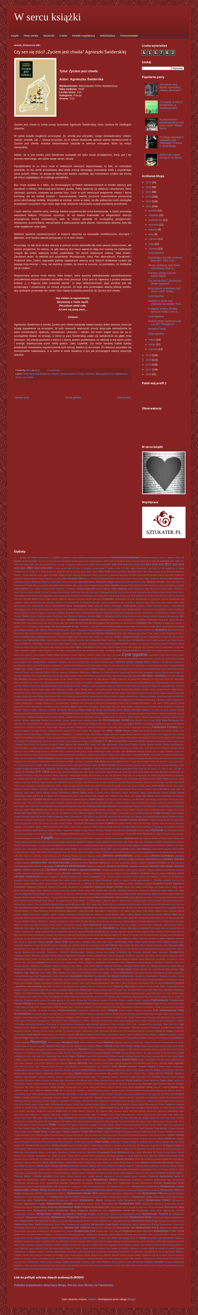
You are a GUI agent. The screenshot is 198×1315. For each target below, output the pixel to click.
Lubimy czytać (69, 880)
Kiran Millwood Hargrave (84, 813)
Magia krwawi (141, 887)
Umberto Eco (37, 1142)
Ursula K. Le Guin (138, 1142)
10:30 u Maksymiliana (93, 561)
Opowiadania (126, 973)
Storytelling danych (102, 1090)
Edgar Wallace (127, 707)
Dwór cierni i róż (83, 693)
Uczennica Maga (98, 1139)
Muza (56, 935)
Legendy (124, 849)
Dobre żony (28, 683)
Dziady (41, 696)
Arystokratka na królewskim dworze (152, 599)
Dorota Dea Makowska (40, 686)
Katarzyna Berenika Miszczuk (101, 806)
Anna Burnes (166, 592)
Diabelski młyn (29, 676)
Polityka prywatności (100, 1004)
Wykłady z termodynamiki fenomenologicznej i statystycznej (70, 1234)
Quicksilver (179, 1031)
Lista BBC (18, 856)
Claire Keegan (114, 647)
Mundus (180, 932)
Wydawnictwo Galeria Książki (65, 1197)
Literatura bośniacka (51, 859)
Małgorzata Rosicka (31, 894)
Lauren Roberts (84, 849)
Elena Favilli (85, 710)
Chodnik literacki (104, 644)
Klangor (99, 813)
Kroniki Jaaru (128, 827)
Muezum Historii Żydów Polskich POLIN (152, 932)
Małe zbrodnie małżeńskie (115, 890)
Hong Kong (111, 762)
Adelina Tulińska (21, 575)
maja (152, 243)
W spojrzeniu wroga (143, 1149)
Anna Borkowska (139, 592)
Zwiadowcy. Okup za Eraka (26, 1265)
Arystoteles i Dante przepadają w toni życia (109, 603)
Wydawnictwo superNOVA (78, 1224)
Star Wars (29, 1087)
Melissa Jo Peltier (31, 911)
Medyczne (142, 908)
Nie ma (131, 949)
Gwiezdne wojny (172, 751)
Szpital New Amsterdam (158, 1101)
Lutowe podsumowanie (140, 880)
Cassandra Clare (98, 640)
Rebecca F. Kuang (124, 1038)
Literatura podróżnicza (33, 870)
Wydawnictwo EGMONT (32, 1193)
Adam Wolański (168, 572)
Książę (173, 834)
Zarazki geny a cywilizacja (95, 1252)
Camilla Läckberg (122, 637)
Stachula (123, 1084)
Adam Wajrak (154, 572)
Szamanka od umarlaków (146, 1097)
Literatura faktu (38, 862)
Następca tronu (89, 942)
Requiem (158, 1042)
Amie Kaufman (21, 589)
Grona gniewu (80, 751)
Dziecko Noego (88, 696)
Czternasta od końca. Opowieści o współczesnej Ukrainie (57, 665)
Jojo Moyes (148, 796)
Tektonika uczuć (50, 1118)
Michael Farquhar (85, 914)
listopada (154, 215)
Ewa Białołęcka (148, 724)
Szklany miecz (92, 1101)
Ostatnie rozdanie (71, 983)
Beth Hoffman (54, 623)
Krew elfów (59, 827)
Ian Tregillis (37, 765)
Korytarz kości (158, 823)
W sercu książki (47, 17)
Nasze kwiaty (128, 942)
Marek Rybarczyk (176, 894)
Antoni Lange (44, 599)
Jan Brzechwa (102, 779)
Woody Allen (122, 1169)
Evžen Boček (134, 724)
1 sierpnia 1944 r (173, 558)
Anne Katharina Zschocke (142, 596)
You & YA (134, 1238)
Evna (125, 724)
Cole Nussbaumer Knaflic (93, 650)
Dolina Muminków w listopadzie (90, 683)
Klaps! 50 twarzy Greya (113, 813)
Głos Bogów (78, 744)
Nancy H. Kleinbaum (28, 942)
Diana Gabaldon (71, 676)
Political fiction (84, 1003)
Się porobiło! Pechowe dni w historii (124, 1073)
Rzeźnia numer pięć (32, 1056)
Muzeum (63, 935)
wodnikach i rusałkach (115, 1166)
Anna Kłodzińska (45, 596)
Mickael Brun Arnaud (90, 918)
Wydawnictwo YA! (45, 1231)
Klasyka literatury (161, 813)
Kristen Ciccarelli (83, 827)
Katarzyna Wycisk (22, 810)
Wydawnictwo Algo (162, 1180)
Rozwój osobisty (159, 1049)
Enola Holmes (98, 713)
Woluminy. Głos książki (92, 1169)
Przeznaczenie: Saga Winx (161, 1024)
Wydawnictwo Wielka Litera (172, 1228)
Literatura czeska (125, 859)
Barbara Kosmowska (48, 613)
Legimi (132, 849)
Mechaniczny (131, 908)
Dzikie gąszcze (170, 703)
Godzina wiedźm (154, 744)
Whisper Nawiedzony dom (39, 1156)
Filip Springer (94, 731)
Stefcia (131, 1087)
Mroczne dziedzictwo (59, 932)
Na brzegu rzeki (136, 935)
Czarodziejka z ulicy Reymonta (113, 659)
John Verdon (136, 796)
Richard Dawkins (21, 1046)
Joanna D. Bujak (95, 793)
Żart (69, 1265)
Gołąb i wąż (49, 748)
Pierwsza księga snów (104, 993)
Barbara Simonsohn (66, 613)
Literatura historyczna (99, 863)
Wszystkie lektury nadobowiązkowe (119, 1173)
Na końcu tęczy (166, 935)
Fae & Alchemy (29, 727)
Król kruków (169, 827)
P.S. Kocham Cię (133, 983)
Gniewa (142, 744)
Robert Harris (119, 1046)
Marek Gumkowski (160, 894)
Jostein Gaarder (96, 799)
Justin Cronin (42, 803)
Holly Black (99, 761)
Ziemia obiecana (67, 1258)
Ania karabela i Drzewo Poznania (42, 592)
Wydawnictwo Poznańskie (38, 1217)
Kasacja (72, 806)
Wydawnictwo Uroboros (77, 1227)
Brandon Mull (89, 633)
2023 (149, 196)
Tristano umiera (128, 1128)
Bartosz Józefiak (154, 613)
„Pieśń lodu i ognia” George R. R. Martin (170, 156)
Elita (105, 710)
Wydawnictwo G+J (41, 1197)
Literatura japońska (23, 866)
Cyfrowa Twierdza (78, 655)
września (154, 224)
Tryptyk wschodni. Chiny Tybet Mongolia (31, 1135)
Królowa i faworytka (63, 830)
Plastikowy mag (129, 997)
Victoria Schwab (75, 1145)
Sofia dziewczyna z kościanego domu (76, 1080)
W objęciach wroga (60, 1149)
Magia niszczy (165, 887)
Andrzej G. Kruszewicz (66, 589)
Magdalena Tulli (76, 887)
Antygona (72, 599)
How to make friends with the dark (152, 762)
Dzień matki (44, 700)
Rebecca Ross (154, 1038)
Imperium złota (139, 765)
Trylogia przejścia (131, 1132)
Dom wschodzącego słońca (163, 683)
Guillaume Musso (135, 751)
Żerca (85, 1265)
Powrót (115, 1014)
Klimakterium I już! (79, 816)
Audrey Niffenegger (113, 606)
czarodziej (94, 659)
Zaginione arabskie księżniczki (94, 1245)
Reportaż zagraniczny (124, 1042)
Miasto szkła (28, 914)
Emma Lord (57, 713)
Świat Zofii (118, 1108)
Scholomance (114, 1060)
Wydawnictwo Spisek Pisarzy (171, 1221)
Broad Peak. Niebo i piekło (154, 633)
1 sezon (161, 558)
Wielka (162, 1156)
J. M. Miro (177, 769)
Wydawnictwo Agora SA (171, 1176)
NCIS (83, 945)
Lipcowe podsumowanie (120, 852)
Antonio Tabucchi (59, 599)
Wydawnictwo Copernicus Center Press (75, 1187)
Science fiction (130, 1059)
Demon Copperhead (121, 672)
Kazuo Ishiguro (167, 810)
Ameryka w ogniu (156, 585)
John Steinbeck (111, 796)
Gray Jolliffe (28, 751)
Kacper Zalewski (90, 803)
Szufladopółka (57, 1104)
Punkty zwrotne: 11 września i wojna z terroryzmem (71, 1031)
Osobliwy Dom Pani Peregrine (135, 980)
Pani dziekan (81, 986)
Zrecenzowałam (129, 35)
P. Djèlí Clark (114, 983)
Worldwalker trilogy (136, 1169)
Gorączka (124, 748)
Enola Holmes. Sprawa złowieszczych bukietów (70, 720)
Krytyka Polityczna (86, 834)
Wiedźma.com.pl (141, 1156)
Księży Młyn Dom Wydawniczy (141, 842)
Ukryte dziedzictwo (166, 1138)
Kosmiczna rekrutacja (174, 823)
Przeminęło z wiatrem (174, 1021)
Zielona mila (54, 1258)
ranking (137, 1034)
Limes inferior (88, 852)
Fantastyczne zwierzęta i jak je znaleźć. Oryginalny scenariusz (123, 727)
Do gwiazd (132, 679)
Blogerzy (24, 630)
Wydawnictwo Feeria (132, 1193)
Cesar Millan (171, 640)
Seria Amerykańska (123, 1063)
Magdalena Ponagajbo (58, 887)
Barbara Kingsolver (29, 613)
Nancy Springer (46, 942)
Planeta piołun (114, 997)
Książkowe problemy (151, 838)
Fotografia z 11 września (72, 734)
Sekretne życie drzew (166, 1060)
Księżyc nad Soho (22, 845)
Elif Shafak (97, 710)
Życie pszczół (170, 1265)
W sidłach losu (127, 1149)
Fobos (33, 734)
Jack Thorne (100, 772)
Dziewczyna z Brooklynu (133, 700)
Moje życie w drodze (93, 928)
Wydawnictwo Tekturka (149, 1224)
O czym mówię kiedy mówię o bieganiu (75, 962)
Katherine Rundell (90, 810)
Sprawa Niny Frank (83, 1084)
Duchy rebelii (170, 689)
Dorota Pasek (57, 686)
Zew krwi (172, 1255)
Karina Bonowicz (61, 806)
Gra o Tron (144, 748)
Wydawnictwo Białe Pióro (106, 1183)
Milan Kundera (82, 921)
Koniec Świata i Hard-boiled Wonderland (77, 823)
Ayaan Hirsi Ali (50, 609)
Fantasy (172, 727)
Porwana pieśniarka (143, 1010)
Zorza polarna (118, 1262)
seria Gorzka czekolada (156, 1063)
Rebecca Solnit (168, 1038)
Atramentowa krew (22, 606)
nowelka (41, 962)
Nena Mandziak (170, 945)
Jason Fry (148, 782)
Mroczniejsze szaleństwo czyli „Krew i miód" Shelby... (164, 290)
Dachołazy (55, 669)
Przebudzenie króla (59, 1021)
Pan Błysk (47, 986)
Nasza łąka (102, 942)
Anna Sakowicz (100, 596)
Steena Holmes (108, 1087)
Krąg (51, 827)
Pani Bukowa (68, 986)
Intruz (43, 769)
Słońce (38, 1080)
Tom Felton (102, 1125)
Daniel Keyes (77, 669)
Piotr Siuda (43, 997)
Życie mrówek (137, 1265)
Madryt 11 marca (126, 883)
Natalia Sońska (156, 942)
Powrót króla (124, 1014)
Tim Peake (71, 1125)
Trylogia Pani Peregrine (113, 1132)
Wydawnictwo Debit (57, 1190)
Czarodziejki (132, 659)
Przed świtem (141, 1021)
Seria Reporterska (87, 1067)
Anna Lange (59, 596)
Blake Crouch (136, 626)
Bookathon (161, 629)
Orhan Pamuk (37, 979)
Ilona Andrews (108, 765)
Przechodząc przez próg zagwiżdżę (117, 1021)
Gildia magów (172, 741)
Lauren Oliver (70, 849)
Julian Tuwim (162, 799)
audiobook (98, 606)
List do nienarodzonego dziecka (170, 852)
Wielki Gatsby (172, 1156)
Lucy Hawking (83, 880)
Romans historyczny (97, 1049)
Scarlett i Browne (66, 1060)
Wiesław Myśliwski (125, 1159)
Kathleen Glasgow (107, 810)
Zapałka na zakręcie (120, 1248)
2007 (108, 564)
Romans (82, 1049)
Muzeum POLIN (75, 935)
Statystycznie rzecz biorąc (76, 1087)
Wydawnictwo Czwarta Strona (30, 1190)
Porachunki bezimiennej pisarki (92, 1010)
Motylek (123, 928)
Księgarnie (90, 842)
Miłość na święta (176, 921)
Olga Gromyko (172, 969)
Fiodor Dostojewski (152, 731)
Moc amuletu (77, 928)
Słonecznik (30, 1080)
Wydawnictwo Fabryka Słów (82, 1193)
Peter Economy (129, 990)
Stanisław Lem (149, 1083)
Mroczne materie (76, 932)
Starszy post (124, 397)
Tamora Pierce (77, 1115)
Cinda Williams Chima (91, 647)
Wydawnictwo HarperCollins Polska (168, 1197)
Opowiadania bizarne (142, 973)
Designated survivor (152, 672)
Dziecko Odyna (103, 696)
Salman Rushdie (117, 1056)
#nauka (74, 558)
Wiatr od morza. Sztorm (63, 1156)
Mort (117, 928)
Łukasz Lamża (44, 883)
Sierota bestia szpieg (63, 1073)
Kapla (21, 806)
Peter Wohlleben (166, 990)
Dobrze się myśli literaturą (44, 683)
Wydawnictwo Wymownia (25, 1231)
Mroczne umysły (93, 931)
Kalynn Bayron (131, 803)
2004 (92, 564)
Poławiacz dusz (66, 1007)
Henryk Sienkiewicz (110, 758)
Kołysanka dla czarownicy (107, 820)
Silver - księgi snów (150, 1073)
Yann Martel (112, 1238)
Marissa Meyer (41, 901)
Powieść (81, 1014)
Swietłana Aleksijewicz (32, 1097)
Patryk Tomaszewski (169, 986)
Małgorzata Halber (159, 890)
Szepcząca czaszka (40, 1101)
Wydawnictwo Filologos (173, 1193)
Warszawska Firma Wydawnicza (111, 374)
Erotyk (69, 724)
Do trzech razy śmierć (160, 679)
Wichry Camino (81, 1156)
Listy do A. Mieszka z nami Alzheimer (40, 856)
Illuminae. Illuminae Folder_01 (87, 765)
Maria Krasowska (87, 897)
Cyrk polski (116, 655)
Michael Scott (141, 914)
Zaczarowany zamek (137, 1241)
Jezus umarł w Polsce (141, 789)
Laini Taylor (179, 845)
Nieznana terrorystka (145, 956)
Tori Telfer (18, 1128)
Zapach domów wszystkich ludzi (96, 1248)
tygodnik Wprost (48, 1139)
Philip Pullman (32, 993)
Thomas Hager (171, 1121)
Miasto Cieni (118, 911)
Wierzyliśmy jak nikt (106, 1159)
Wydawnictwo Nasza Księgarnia (71, 1210)
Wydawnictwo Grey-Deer (120, 1197)
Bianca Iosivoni (130, 623)
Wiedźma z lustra (125, 1156)
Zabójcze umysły (119, 1241)
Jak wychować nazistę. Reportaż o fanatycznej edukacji (63, 775)
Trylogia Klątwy (54, 1132)
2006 (103, 565)
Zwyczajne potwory (58, 1265)
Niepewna (36, 956)
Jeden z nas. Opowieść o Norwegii (29, 786)
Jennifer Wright (83, 786)
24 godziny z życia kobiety (92, 568)
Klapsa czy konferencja (135, 813)
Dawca (175, 669)
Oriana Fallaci (51, 980)
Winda (122, 1163)
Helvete (97, 758)
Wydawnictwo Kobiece (158, 1200)
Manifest (79, 894)
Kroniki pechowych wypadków (149, 827)
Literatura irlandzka (156, 863)
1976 (16, 565)
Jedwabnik (50, 786)
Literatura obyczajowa (161, 866)
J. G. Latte (161, 769)
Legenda (116, 849)
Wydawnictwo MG (100, 1207)
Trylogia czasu (25, 1132)
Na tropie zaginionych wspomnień (58, 938)
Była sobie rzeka (76, 637)
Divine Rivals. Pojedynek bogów (114, 676)
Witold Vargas (43, 1166)
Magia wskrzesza (21, 890)
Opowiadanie (76, 976)
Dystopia (18, 696)
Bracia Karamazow (44, 633)
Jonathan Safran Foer (23, 799)
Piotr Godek (32, 997)
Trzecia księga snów (74, 1135)
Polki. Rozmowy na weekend (122, 1004)
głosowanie (112, 744)
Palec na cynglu (156, 983)
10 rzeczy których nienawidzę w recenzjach (64, 561)
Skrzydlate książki (127, 1077)
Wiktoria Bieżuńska (33, 1163)
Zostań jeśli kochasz (134, 1262)
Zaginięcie (30, 1245)
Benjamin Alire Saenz (36, 620)
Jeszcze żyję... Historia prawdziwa (102, 789)
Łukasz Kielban (30, 883)
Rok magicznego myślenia (41, 1049)
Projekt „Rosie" (127, 1017)
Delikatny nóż (98, 672)
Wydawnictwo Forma (23, 1197)
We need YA (149, 1152)
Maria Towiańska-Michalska (159, 897)
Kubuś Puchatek (53, 845)
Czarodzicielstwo (82, 659)
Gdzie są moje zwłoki (161, 738)
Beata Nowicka (129, 616)
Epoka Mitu (97, 720)
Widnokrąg (111, 1156)
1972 (182, 561)
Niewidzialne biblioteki (76, 956)
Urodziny (125, 1142)
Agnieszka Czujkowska (108, 575)
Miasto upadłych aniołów (46, 914)
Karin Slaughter (46, 806)
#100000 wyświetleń (61, 558)
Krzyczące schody (103, 834)
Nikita (28, 959)
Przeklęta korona (155, 1021)
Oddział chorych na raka (64, 966)
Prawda (43, 1017)
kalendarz (103, 803)
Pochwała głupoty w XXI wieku (61, 1000)
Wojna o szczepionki (55, 1169)
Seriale (122, 1066)
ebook (74, 706)
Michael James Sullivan (123, 914)
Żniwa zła (93, 1265)
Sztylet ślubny (44, 1104)
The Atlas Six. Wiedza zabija (142, 1118)
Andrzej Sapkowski (86, 589)
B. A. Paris (68, 609)
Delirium (108, 672)
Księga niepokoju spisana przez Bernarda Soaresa (36, 842)
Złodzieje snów (101, 1258)
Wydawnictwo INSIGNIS (67, 1200)
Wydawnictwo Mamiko (174, 1204)
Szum (81, 1104)
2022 (149, 201)
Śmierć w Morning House (43, 1108)
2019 (149, 359)
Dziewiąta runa (76, 703)
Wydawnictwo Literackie (59, 1203)
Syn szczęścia (96, 1097)
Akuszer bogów (38, 579)
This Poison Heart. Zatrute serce (149, 1121)
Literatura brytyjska (70, 859)
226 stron (76, 568)
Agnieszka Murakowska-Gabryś (151, 575)
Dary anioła (138, 669)
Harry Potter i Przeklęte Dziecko (165, 755)
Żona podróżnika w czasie (109, 1265)
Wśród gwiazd (59, 1176)
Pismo (66, 997)
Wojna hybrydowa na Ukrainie (156, 1166)
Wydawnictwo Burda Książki (26, 1187)
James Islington (76, 779)
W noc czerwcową (43, 1149)
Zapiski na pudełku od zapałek (161, 1248)
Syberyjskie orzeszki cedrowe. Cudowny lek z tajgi (66, 1097)
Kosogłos (18, 827)
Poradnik (112, 1010)
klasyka (149, 813)
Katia (146, 810)
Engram (87, 713)
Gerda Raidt (132, 741)
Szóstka (130, 1101)
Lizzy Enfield (83, 877)
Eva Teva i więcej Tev (112, 724)
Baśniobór (72, 616)
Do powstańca (144, 679)
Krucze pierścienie (127, 830)
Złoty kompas (175, 1258)
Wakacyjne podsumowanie (25, 1152)
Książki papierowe (79, 838)
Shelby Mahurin (88, 1070)
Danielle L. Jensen (106, 669)
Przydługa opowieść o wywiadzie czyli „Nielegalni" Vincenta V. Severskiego (171, 141)
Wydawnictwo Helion (23, 1200)
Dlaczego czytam (36, 679)
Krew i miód (69, 827)
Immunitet (128, 765)
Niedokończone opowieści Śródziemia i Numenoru (45, 952)
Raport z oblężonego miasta (72, 1038)
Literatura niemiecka (117, 866)
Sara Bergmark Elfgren (157, 1056)
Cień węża (65, 647)
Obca (122, 962)
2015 (155, 564)
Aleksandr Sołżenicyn (41, 582)
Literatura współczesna (26, 876)
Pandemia (57, 986)
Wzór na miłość (81, 1238)
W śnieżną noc (159, 1149)
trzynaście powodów (139, 1135)
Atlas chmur (155, 603)
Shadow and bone (72, 1070)
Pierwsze (118, 993)
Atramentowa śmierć (41, 606)
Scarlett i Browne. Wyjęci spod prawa (91, 1060)
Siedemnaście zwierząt (24, 1073)
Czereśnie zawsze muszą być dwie (74, 662)
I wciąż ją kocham (175, 762)
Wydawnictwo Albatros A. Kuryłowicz (136, 1180)
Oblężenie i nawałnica (164, 962)
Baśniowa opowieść (87, 616)
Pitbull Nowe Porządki (79, 997)
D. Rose (46, 669)
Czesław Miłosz (142, 662)
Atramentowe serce (62, 606)
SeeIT (153, 1060)
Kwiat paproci (133, 845)
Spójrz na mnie (67, 1084)
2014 (148, 564)
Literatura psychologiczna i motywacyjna (119, 870)
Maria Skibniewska (138, 897)
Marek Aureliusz (144, 894)
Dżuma (56, 707)
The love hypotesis (52, 1121)
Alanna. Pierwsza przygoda (96, 579)
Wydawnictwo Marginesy (45, 1207)
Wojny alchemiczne (72, 1169)
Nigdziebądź (19, 959)
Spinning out (54, 1084)
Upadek (77, 1142)
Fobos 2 (40, 734)
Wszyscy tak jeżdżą (95, 1173)
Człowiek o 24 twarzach (162, 662)
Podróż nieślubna (142, 1000)
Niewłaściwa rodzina (105, 956)
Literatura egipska (22, 863)
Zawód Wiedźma (176, 1252)
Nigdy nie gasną (176, 956)
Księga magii (178, 838)
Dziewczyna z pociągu (32, 703)
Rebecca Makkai (140, 1038)
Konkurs (109, 823)
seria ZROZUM (104, 1067)
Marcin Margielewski (105, 894)
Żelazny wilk (77, 1265)
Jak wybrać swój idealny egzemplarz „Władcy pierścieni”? (170, 87)
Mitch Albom (29, 928)
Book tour (150, 630)
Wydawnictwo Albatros (105, 1179)
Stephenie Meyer (21, 1090)
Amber (145, 585)
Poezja (80, 374)
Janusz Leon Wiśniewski (57, 782)
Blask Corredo (149, 626)
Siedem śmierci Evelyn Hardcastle (169, 1070)
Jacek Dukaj (67, 772)
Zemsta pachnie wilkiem (130, 1255)
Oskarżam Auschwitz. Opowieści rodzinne (92, 980)
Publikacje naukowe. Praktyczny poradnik (149, 1027)
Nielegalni (136, 952)
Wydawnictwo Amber (36, 1183)
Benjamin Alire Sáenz (56, 620)
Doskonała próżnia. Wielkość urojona (80, 686)
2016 (149, 374)
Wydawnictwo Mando (23, 1207)
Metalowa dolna (46, 911)
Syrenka (107, 1097)
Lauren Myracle (56, 849)
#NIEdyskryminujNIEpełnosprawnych (94, 558)
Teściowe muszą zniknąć (108, 1118)
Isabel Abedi (127, 769)
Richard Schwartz (75, 1046)
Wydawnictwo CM (48, 1186)
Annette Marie (30, 599)
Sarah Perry (27, 1060)
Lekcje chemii (157, 849)
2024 (149, 192)
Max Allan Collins (102, 908)
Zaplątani (180, 1248)
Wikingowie (19, 1163)
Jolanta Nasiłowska (162, 796)
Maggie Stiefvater (115, 887)
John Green (73, 796)
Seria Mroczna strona (24, 1067)
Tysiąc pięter (62, 1139)
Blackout (113, 626)
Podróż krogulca (126, 1000)
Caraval (135, 637)
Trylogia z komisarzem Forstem (170, 1132)
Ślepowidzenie (151, 1104)
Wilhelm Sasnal (64, 1163)
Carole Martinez (53, 640)
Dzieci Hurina (50, 696)
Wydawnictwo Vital (125, 1227)
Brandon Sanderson (106, 633)
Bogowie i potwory (70, 630)
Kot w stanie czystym (32, 827)
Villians (100, 1145)
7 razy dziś (151, 568)
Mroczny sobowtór (110, 932)
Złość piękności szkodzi (118, 1258)
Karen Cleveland (32, 806)
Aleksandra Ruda (86, 582)
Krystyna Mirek (52, 834)
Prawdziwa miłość (73, 1017)
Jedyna (59, 786)
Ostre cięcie (84, 983)
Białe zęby (110, 623)
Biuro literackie (102, 626)
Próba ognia (19, 1021)
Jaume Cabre (158, 782)
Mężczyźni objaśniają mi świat (98, 911)
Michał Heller (170, 914)
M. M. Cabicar (99, 883)
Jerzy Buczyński (113, 786)
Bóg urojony (30, 633)
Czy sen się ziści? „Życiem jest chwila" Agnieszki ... (165, 282)
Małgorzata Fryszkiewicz (139, 890)
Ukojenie (152, 1139)
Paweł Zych (86, 990)
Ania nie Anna (87, 592)
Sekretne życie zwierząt (56, 1063)
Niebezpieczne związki (161, 949)
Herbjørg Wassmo (144, 758)
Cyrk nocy (106, 655)
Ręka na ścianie (177, 1042)
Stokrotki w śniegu (85, 1090)
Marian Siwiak (178, 897)
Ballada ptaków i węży (137, 609)
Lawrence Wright (99, 849)
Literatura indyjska (138, 863)
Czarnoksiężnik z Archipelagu (27, 659)
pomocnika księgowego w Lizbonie (125, 1007)
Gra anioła (133, 748)
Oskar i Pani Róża (66, 980)
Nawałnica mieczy (32, 945)
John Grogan (98, 796)
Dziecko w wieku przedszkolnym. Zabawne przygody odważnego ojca (140, 696)
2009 (119, 564)
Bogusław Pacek (85, 630)
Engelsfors (78, 713)
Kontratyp (147, 823)
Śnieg (97, 1108)
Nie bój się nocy (120, 949)
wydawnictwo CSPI (102, 1187)
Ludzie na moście (121, 880)
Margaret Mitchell (21, 897)
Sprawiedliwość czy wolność (105, 1084)
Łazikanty (167, 880)
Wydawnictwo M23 (109, 1204)
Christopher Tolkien (175, 644)
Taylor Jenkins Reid (152, 1115)
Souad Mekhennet (151, 1080)
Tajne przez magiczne (60, 1115)
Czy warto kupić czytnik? (142, 665)
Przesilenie (40, 1024)
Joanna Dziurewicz (112, 793)
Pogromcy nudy (45, 1004)
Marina (31, 901)
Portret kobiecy (126, 1010)
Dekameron (74, 672)
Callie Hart (108, 637)
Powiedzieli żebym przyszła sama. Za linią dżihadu (54, 1014)
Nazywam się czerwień (69, 945)
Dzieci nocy (61, 696)
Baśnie (25, 616)
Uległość (180, 1139)
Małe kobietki (97, 890)
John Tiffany (124, 796)
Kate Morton (60, 810)
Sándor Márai (140, 1056)
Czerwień (95, 662)
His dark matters (31, 762)
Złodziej (90, 1258)
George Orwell (87, 741)
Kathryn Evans (121, 810)
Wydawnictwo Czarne (172, 1186)
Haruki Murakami (45, 758)
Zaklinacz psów (41, 1248)
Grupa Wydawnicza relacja (99, 751)
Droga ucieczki (30, 689)
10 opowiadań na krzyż (35, 561)
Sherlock (101, 1070)
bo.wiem (57, 630)
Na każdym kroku (151, 935)
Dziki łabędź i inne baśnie (151, 703)
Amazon (137, 585)
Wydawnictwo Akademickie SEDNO (30, 1180)
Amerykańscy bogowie (174, 585)
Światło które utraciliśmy (134, 1108)
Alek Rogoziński (176, 578)
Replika (99, 1042)
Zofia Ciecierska (103, 1262)
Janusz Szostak (75, 782)
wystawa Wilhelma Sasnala (45, 1238)
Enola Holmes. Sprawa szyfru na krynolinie (108, 717)
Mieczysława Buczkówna (145, 918)
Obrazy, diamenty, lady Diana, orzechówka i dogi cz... (164, 267)
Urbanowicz (115, 1142)
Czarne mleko (178, 655)
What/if (181, 1152)
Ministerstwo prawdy (73, 925)
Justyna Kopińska (56, 803)
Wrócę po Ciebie (176, 1169)
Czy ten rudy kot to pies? (119, 665)
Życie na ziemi (150, 1265)
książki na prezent (62, 838)
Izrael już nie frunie (147, 769)
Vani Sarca (179, 1142)
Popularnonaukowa (67, 1010)
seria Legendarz (176, 1063)
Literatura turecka (121, 873)
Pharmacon (179, 990)
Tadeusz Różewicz (86, 1111)
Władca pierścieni (60, 1166)
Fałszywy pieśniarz (66, 727)
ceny (163, 640)
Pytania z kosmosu (146, 1031)
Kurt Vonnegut (120, 845)
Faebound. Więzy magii (46, 727)
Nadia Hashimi (99, 938)
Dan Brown (65, 669)
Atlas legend (167, 603)
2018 (149, 364)
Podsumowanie (159, 1000)
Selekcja (72, 1063)
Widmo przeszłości (97, 1156)
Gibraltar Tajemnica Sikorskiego (152, 741)
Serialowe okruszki (136, 1066)
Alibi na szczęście (40, 585)
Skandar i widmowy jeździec (42, 1077)
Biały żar (119, 623)
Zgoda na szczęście (23, 1258)
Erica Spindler (136, 720)
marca (152, 339)
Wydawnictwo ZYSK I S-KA (168, 1231)
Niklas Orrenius (38, 959)
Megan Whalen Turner (157, 908)
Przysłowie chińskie (68, 1027)
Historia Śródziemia (59, 762)
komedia (123, 820)
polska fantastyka (143, 1003)
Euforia (99, 724)
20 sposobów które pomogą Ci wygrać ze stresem (61, 565)
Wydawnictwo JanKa (113, 1200)
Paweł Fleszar (45, 990)
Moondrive (109, 928)
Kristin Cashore (98, 827)
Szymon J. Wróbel (108, 1104)
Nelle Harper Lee (126, 945)
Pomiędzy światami (101, 1007)
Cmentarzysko (166, 647)
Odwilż (136, 966)
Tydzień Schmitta (175, 1135)
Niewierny (91, 956)
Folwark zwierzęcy (52, 734)
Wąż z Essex (136, 1152)
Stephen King (177, 1087)
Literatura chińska (90, 859)
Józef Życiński (111, 799)
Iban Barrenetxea (51, 765)
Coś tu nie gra (144, 650)
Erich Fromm (149, 720)
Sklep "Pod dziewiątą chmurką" (105, 1077)
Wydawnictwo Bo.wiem (129, 1183)
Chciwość (83, 644)
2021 (149, 206)
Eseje (92, 724)
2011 (131, 564)
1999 (36, 565)
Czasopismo (51, 662)
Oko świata (111, 969)
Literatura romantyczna (165, 870)
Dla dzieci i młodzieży (154, 675)
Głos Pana (101, 744)
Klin (101, 816)
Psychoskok (112, 1027)
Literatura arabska (141, 856)
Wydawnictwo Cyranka (121, 1187)
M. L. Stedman (85, 883)
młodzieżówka (65, 928)
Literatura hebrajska (79, 863)
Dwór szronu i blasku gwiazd (160, 693)
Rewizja (165, 1042)
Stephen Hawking (161, 1087)
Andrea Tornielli (48, 589)
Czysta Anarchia (177, 665)
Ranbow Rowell (93, 1034)
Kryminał (157, 830)
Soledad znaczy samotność (112, 1080)
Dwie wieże (69, 693)
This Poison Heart (127, 1121)
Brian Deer (122, 633)
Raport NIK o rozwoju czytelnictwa (44, 1038)
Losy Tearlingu (152, 877)
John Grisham (85, 796)
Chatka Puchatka (70, 644)
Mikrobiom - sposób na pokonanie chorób (56, 921)
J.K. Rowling (28, 772)
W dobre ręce (143, 1145)
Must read (32, 935)
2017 (149, 369)
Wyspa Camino (177, 1234)
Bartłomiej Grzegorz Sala (135, 613)
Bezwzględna (99, 623)
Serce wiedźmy (95, 1063)
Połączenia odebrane (83, 1007)
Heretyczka (158, 758)
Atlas (147, 603)
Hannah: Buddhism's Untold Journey (85, 755)
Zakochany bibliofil (57, 1248)
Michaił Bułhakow (155, 914)
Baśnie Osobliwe (37, 616)
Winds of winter (133, 1163)
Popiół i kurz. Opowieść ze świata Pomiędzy (35, 1010)
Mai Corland (71, 890)
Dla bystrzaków (135, 676)
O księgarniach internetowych (107, 962)
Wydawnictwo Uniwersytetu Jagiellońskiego (44, 1228)
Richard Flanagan (38, 1046)
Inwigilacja (85, 769)
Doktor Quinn (70, 683)
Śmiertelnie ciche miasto (83, 1108)
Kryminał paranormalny (174, 830)
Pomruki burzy (148, 1007)
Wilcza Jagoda (49, 1162)
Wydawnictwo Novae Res (122, 1210)
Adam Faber (104, 571)
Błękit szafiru (34, 630)
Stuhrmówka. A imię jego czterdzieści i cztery (86, 1094)
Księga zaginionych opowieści (72, 842)
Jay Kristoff (179, 782)
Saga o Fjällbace (77, 1056)
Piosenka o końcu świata (173, 993)
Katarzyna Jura (139, 806)
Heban (78, 758)
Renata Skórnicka (88, 1042)
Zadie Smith (161, 1241)
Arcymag (81, 599)
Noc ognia (84, 959)
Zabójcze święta (105, 1241)
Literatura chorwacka (107, 859)
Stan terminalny (135, 1084)
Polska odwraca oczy (162, 1004)
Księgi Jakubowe (103, 842)
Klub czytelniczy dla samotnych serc (119, 816)
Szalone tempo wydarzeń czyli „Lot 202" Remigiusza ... (164, 322)
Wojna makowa (177, 1166)
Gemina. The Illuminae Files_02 (31, 741)
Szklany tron (105, 1101)
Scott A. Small (144, 1060)
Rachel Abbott (20, 1034)
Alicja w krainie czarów (94, 585)
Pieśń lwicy (156, 993)
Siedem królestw (145, 1070)
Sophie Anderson (133, 1080)
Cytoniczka (153, 655)
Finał (141, 731)
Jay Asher (169, 782)
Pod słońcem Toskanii (98, 1000)
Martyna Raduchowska (61, 904)
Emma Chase (46, 713)
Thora (181, 1121)
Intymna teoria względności (68, 769)
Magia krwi (153, 887)
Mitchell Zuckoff (43, 928)
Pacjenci (145, 983)
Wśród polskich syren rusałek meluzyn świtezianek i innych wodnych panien (102, 1176)
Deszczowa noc (177, 672)
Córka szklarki (39, 655)
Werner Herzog (163, 1152)
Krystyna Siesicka (69, 834)
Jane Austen (163, 779)
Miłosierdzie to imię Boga (158, 921)
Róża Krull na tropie (175, 1049)
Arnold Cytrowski (93, 599)
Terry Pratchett (65, 1118)
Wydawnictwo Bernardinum (81, 1183)
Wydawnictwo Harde (142, 1197)
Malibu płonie (84, 890)
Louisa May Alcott (31, 880)
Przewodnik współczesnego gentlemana (92, 1024)
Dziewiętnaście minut (114, 703)
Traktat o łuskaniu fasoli (108, 1128)
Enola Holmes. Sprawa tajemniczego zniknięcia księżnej (153, 717)
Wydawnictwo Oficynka (173, 1210)
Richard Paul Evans (56, 1046)
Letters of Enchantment (51, 852)
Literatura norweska (138, 866)
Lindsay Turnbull (102, 852)
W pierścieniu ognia (78, 1149)
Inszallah (18, 769)
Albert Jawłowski (152, 579)
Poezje (34, 1004)
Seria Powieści (56, 1067)
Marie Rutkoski (20, 901)
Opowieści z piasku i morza (172, 976)
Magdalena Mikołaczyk (37, 887)
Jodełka (28, 796)
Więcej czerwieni (154, 1159)
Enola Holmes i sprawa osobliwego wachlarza (125, 713)
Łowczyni (176, 880)
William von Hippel (111, 1163)
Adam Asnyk (91, 572)
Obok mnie (179, 962)
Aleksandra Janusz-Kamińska (64, 582)
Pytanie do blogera (164, 1031)
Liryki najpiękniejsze (147, 852)
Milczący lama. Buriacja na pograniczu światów (109, 921)
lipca (151, 234)
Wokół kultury (107, 35)
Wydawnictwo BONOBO (151, 1183)
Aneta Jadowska (119, 589)
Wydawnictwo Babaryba (57, 1183)
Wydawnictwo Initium (44, 1200)
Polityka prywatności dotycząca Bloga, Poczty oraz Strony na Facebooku (63, 1285)
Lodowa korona (114, 877)
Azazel (60, 609)
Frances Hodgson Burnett (106, 734)
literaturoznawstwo (68, 877)
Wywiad (62, 1238)
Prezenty (117, 1017)
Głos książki (90, 744)
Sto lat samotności (68, 1090)
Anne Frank (125, 596)
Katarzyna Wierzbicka (174, 806)
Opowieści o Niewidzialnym (147, 976)
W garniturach (156, 1145)
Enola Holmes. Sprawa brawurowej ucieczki (165, 713)
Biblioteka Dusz (145, 623)
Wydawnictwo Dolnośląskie (99, 1190)
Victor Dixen (45, 1145)
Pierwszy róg (128, 993)
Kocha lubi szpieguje (23, 820)
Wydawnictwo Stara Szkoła (27, 1224)
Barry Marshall (82, 613)
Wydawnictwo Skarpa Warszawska (64, 1221)
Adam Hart (116, 572)
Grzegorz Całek (119, 751)
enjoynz (92, 1299)
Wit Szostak (168, 1162)
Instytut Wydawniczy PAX (173, 765)
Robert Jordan (133, 1046)
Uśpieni (151, 1142)
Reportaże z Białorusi (143, 1042)
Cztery (86, 665)
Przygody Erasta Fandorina (26, 1027)
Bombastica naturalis (102, 630)
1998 (31, 565)
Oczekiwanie (46, 966)
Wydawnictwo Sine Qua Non (34, 1221)
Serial (114, 1066)
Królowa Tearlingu (96, 830)
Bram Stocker (77, 633)
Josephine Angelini (79, 799)
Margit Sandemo (37, 897)
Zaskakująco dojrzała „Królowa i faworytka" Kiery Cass (165, 259)
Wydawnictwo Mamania (152, 1204)
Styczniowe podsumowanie (135, 1094)
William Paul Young (93, 1163)
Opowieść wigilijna (22, 980)
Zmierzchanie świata (36, 1262)
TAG (98, 1111)
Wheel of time (20, 1156)
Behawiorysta (173, 616)
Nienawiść (163, 952)
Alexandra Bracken (155, 582)
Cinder (104, 647)
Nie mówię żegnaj (143, 949)
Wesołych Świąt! (157, 328)
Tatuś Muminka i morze (132, 1115)
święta (59, 1111)
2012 (136, 564)
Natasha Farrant (170, 942)
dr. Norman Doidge (122, 686)
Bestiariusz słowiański (78, 619)
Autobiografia (129, 606)
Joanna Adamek (43, 793)
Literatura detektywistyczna (148, 859)
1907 (172, 561)
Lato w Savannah (29, 849)
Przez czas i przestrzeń (137, 1024)
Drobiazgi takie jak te (141, 686)
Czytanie (38, 669)
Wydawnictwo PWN (119, 1217)
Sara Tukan (172, 1056)
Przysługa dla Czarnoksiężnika (92, 1027)
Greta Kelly (54, 751)
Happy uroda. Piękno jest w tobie (122, 755)
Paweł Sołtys (73, 990)
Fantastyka (159, 727)
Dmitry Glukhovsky (119, 679)
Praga (165, 1014)
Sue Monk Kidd (168, 1094)
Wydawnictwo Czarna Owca (145, 1186)
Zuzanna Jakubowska (174, 1262)
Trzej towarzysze (110, 1135)
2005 (98, 565)
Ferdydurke (25, 731)
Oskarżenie (116, 980)
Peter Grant (142, 990)
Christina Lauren (120, 643)
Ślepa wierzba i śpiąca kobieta (130, 1104)
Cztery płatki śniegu (98, 665)
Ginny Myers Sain (31, 744)
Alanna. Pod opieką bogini (119, 579)
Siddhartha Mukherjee (115, 1070)
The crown (160, 1118)
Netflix (181, 945)
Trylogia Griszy (40, 1131)
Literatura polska (68, 374)
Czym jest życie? (161, 665)
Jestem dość (171, 786)
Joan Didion (29, 793)
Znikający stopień (61, 1262)
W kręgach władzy (172, 1145)
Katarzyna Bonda (124, 806)
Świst (65, 1111)
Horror (119, 761)
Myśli (114, 935)
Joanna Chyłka (78, 792)
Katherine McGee (74, 810)
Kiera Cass (32, 813)
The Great (38, 1121)
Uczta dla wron (114, 1139)
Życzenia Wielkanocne (64, 1269)
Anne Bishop (113, 596)
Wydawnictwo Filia (152, 1193)
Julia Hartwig (150, 799)
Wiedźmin (153, 1156)
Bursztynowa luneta (53, 637)
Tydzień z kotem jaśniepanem (27, 1139)
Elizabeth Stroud (115, 710)
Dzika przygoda (131, 703)
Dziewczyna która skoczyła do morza (106, 700)
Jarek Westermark (90, 782)
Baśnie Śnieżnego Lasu (56, 616)
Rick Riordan (89, 1046)
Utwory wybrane (162, 1142)
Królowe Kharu (111, 830)
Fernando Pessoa (39, 731)
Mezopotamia (60, 911)
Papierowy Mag (121, 986)
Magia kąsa (129, 887)
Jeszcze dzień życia (77, 789)
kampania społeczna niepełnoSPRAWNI (166, 803)
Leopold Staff (34, 852)
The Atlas (124, 1118)
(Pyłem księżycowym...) (41, 558)
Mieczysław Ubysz (126, 918)
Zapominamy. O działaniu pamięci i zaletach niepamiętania (40, 1252)
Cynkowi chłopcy (93, 655)
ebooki (80, 707)
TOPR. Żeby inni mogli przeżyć (170, 1125)
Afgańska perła (36, 575)
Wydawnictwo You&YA (63, 1231)
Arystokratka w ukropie (78, 603)
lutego (152, 344)
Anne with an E (161, 596)
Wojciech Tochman (134, 1166)
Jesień (148, 786)
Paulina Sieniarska (30, 990)
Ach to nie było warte (76, 572)
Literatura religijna (146, 870)
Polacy (65, 1004)
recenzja (25, 1042)
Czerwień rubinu (107, 662)
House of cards (129, 762)
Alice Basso (54, 585)
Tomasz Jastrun (115, 1125)
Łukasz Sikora (58, 883)
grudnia (153, 210)
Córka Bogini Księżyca (161, 650)
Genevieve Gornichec (55, 741)
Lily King (77, 852)
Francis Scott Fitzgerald (160, 734)
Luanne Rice (57, 880)
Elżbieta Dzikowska (132, 710)
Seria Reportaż (71, 1067)
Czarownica (143, 659)
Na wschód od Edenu (83, 938)
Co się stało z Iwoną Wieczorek (67, 650)
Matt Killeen (34, 908)
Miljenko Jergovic (138, 921)
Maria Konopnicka (71, 897)
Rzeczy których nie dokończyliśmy (144, 1053)
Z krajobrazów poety (31, 1241)
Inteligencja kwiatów (31, 769)
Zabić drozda (91, 1241)
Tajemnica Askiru (120, 1111)
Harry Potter (144, 755)
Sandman (129, 1056)
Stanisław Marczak (166, 1084)
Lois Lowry (127, 877)
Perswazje (117, 990)
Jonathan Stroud (41, 799)
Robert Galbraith (104, 1046)
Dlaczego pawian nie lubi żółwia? (59, 679)
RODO (181, 1046)
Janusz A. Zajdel (38, 782)
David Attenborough (152, 669)
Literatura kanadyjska (43, 866)
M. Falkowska (71, 883)
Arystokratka (108, 599)
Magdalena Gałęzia (143, 883)
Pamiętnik (169, 983)
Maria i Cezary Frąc (54, 897)
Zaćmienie (150, 1241)
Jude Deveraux (124, 799)
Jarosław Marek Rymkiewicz (130, 782)
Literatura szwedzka (71, 873)
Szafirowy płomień (126, 1097)
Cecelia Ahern (138, 640)
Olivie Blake (71, 973)
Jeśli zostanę (125, 789)
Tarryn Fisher (115, 1115)
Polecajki (72, 1004)
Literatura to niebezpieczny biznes (97, 873)
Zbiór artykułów (36, 1255)
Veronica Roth (32, 1145)
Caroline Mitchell (68, 640)
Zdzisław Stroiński (111, 1255)
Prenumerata (106, 1017)
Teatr (164, 1114)
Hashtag (58, 758)
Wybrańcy (143, 1176)
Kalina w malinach (116, 803)
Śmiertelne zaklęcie (63, 1108)
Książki (15, 35)
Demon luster (137, 672)
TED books (37, 1118)
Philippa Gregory (47, 993)
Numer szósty (52, 962)
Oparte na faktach (111, 973)
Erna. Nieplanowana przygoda (52, 724)
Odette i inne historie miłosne (89, 966)
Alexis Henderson (173, 582)
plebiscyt (140, 997)
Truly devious (160, 1128)
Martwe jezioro (177, 901)
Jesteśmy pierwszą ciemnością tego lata (49, 789)
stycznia (153, 349)
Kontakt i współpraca (83, 35)
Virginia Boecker (129, 1145)
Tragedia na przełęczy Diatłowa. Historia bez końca (73, 1128)
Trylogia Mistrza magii (91, 1131)
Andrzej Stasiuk (103, 589)
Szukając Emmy (71, 1104)
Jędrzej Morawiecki (160, 789)
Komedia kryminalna (138, 820)
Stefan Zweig (121, 1087)
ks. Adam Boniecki (161, 834)
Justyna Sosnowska (74, 803)
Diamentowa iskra (55, 676)
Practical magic (155, 1014)
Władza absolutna (97, 1166)
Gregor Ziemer (41, 751)
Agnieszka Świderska (39, 374)
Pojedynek (57, 1004)
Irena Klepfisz (106, 769)
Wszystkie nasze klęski (145, 1173)
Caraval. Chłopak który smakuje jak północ (159, 637)
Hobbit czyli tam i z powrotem (81, 762)
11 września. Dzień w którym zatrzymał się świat (135, 561)
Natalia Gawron (141, 942)
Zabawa (81, 1241)
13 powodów (163, 561)
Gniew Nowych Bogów (128, 744)
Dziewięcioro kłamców (94, 703)
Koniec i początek (51, 823)
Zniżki (92, 1262)
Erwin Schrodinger (81, 724)
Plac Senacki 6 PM (98, 997)
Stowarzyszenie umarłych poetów (126, 1090)
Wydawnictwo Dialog (77, 1190)
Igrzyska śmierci (66, 765)
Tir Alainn (81, 1125)
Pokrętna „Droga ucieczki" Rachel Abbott (162, 274)
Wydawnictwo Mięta (174, 1207)
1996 (26, 565)
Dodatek (60, 683)
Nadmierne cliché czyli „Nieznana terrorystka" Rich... (165, 302)
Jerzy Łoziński (138, 786)
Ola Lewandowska (156, 969)
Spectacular (179, 1080)
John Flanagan (60, 796)
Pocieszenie (82, 1000)
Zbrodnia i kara (50, 1255)
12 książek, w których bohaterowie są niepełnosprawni (171, 105)
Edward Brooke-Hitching (145, 707)
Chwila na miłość (21, 647)
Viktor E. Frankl (90, 1145)
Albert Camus (138, 579)
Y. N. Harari (101, 1238)
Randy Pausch (126, 1034)
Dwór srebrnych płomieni (137, 693)
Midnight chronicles (108, 918)
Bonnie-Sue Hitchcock (136, 630)
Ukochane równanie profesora (134, 1139)
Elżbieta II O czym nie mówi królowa (159, 710)
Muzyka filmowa (89, 935)
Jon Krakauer (178, 796)
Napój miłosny (75, 942)
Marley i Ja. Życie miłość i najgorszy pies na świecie (102, 901)
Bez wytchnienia (68, 623)
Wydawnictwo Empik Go (55, 1193)
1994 (21, 565)
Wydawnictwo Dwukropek (125, 1190)
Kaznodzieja (154, 810)
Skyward (156, 1077)
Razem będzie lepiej (106, 1038)
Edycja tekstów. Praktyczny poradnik (39, 710)
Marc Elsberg (89, 894)
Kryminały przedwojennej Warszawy (30, 834)
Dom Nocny (145, 682)
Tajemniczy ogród (22, 1115)
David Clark (166, 669)
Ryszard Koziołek (111, 1053)
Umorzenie (48, 1142)
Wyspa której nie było (23, 1238)
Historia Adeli (44, 762)
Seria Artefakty (138, 1063)
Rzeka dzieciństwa (169, 1053)
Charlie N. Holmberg (32, 643)
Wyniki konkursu (116, 1234)
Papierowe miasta (104, 986)
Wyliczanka (103, 1234)
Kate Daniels (36, 809)
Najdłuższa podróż (130, 938)
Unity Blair (57, 1142)
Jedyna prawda (69, 786)
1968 (177, 561)
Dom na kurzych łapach (128, 683)
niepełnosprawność (22, 956)
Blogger (131, 1299)
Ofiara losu (145, 966)
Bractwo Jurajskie (62, 633)
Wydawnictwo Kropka (34, 1204)
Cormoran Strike (113, 650)
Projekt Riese (141, 1017)
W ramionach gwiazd (96, 1149)
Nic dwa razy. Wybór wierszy (65, 949)
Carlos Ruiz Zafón (37, 640)
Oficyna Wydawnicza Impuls (163, 966)
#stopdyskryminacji (149, 558)
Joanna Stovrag (169, 793)
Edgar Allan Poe (113, 707)
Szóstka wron (141, 1101)
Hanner (104, 755)
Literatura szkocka (53, 873)
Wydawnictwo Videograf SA (103, 1228)
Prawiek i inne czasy (91, 1017)
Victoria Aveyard (59, 1145)
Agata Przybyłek (50, 575)
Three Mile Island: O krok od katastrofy (31, 1125)
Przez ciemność (118, 1024)
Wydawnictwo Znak (84, 1231)
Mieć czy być (162, 918)
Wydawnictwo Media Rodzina (74, 1207)
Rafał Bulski (80, 1034)
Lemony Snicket (21, 852)
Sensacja (82, 1063)
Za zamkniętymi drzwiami (67, 1241)
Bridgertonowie (134, 633)
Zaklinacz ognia (27, 1248)
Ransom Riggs (21, 1038)
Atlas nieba (179, 603)
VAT (22, 1145)
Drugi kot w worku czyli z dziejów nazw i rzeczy (78, 689)
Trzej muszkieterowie (93, 1135)
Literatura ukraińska (139, 873)
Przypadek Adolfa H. (49, 1027)
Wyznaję (70, 1238)
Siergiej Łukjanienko (44, 1073)
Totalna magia (29, 1128)
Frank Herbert (178, 734)
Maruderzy (76, 904)
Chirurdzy (92, 644)
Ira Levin (95, 769)
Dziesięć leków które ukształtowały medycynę (69, 700)
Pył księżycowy (116, 1031)
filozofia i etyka (130, 731)
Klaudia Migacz (177, 813)
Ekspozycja (73, 710)
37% (123, 568)
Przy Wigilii (179, 1024)
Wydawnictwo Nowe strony (149, 1210)
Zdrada (87, 1255)
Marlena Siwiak (71, 901)
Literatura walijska (158, 873)
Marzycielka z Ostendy (140, 904)
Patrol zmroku (153, 986)
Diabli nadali (41, 676)
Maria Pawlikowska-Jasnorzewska (112, 897)
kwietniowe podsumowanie (153, 845)
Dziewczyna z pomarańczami (56, 703)
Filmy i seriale (31, 35)
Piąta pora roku (62, 993)
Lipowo (134, 852)
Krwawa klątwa (144, 830)
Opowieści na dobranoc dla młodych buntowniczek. (108, 976)
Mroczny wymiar (126, 932)
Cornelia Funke (129, 650)
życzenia (50, 1269)
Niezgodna (120, 956)
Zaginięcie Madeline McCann (48, 1245)
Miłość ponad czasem (53, 925)
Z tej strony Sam (48, 1241)
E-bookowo (65, 707)
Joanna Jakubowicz (130, 793)
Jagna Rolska (112, 772)
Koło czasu (89, 820)
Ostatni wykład (26, 983)
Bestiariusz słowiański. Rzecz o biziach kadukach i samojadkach (119, 620)
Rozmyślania (145, 1049)
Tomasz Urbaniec (148, 1125)
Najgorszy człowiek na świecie (152, 938)
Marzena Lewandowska (119, 904)
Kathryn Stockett (136, 810)
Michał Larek (29, 918)
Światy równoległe (27, 1111)
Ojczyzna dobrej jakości (94, 969)
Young (142, 1237)
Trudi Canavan (146, 1128)
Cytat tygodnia (156, 252)
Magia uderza (178, 887)
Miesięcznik (174, 918)
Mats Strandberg (21, 908)
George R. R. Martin (104, 741)
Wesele (174, 1152)
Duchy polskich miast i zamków (149, 689)
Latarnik (17, 849)
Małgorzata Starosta (49, 894)
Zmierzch (22, 1262)
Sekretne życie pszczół (35, 1063)
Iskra (136, 769)
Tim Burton (61, 1125)
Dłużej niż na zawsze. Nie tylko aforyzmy (92, 679)
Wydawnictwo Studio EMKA (54, 1224)
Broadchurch (172, 633)
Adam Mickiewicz (129, 572)
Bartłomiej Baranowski (114, 613)
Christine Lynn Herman (139, 644)
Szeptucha (54, 1101)
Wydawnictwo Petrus (131, 1214)
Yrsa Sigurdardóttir (165, 1238)
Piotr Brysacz (20, 997)
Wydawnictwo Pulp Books (98, 1217)
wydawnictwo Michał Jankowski (150, 1207)
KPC (45, 827)
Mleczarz (54, 928)
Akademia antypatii (22, 579)
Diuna (96, 676)
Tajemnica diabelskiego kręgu (171, 1111)
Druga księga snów (46, 689)
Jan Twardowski (131, 779)
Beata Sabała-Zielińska (147, 616)
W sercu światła (113, 1149)
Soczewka (54, 1080)
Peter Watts (153, 990)
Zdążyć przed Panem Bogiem (71, 1255)
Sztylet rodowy (30, 1104)
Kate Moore (49, 810)
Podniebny (113, 1000)
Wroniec (165, 1169)
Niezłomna (130, 956)
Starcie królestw (42, 1087)
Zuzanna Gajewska (154, 1262)
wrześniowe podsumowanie (26, 1173)
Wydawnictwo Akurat (82, 1180)
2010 (125, 564)
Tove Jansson (43, 1128)
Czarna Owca (165, 655)
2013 (142, 564)
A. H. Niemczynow (44, 572)
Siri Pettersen (167, 1073)
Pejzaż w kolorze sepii (102, 990)
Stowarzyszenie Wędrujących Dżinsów (158, 1090)
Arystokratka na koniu (125, 599)
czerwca (153, 239)
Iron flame (116, 769)
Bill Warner (57, 626)
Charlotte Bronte (50, 644)
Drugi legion (107, 689)
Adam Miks (142, 572)
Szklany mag (80, 1101)
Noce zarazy (96, 959)
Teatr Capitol (173, 1115)
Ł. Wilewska (156, 880)
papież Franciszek (138, 986)
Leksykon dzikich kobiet (173, 849)
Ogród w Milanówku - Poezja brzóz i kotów (63, 969)
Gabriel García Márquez (24, 738)
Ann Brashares (124, 592)
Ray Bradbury (91, 1038)
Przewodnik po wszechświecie (59, 1024)
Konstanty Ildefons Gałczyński (128, 823)
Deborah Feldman (43, 672)
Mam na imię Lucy (67, 894)
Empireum (68, 713)
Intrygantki (51, 769)
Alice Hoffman (66, 585)
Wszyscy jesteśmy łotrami (74, 1173)
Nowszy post (22, 397)
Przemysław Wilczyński (24, 1024)
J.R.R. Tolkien (42, 771)
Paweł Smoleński (59, 990)
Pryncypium (31, 1021)
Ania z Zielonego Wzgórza (105, 592)
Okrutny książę (124, 969)
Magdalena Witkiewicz (94, 887)
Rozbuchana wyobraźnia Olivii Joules (123, 1049)
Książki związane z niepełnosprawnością (105, 838)
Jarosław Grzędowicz (108, 782)
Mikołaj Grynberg (30, 921)
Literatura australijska (162, 855)
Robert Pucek (160, 1046)
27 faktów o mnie (113, 568)
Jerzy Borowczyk (98, 786)
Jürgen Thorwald (28, 803)
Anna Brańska (153, 592)
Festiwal (51, 731)
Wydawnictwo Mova (23, 1210)
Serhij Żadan (108, 1063)
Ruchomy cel (20, 1053)
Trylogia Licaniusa (71, 1131)
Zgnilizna (180, 1255)
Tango (87, 1115)
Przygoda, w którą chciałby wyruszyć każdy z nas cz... (164, 310)
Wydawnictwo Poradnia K (156, 1213)
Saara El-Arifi (63, 1056)
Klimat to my (92, 816)
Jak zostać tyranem (41, 779)
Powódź (108, 1014)
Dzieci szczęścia (74, 696)
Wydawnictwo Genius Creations (94, 1197)
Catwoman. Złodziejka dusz (119, 640)
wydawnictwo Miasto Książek (123, 1207)
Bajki (97, 609)
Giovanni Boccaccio (49, 744)
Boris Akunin (173, 630)
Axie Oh (30, 609)
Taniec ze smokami (99, 1115)
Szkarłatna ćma (66, 1101)
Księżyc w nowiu (38, 845)
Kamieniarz (143, 803)
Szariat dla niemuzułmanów (171, 1097)
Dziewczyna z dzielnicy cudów (158, 700)
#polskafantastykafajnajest (125, 557)
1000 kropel (108, 561)
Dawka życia (28, 672)
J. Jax (169, 769)
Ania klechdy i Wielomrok (69, 592)
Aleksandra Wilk (138, 582)
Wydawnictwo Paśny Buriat (109, 1214)
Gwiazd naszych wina (154, 751)
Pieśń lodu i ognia (143, 993)
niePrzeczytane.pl (57, 956)
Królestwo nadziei (46, 830)
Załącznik (70, 1248)
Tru (136, 1128)
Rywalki (124, 1053)
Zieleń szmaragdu (40, 1258)
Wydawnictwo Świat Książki (105, 1224)
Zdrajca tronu (97, 1255)
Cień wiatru (75, 647)
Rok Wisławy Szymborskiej (66, 1049)
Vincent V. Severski (112, 1145)
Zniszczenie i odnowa (79, 1262)
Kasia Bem (81, 806)
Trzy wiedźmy (124, 1135)
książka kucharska (32, 838)
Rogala (17, 1049)
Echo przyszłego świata (94, 707)
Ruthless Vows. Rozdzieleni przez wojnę (45, 1053)
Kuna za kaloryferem (70, 845)
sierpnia (153, 229)
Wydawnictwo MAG (130, 1203)
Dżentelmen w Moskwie (41, 707)
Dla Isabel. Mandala (175, 676)
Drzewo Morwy (127, 689)
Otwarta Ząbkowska (99, 983)
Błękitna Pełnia (46, 630)
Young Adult (151, 1238)
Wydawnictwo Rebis (141, 1217)
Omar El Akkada (84, 973)
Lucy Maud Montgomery (101, 880)
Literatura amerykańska (117, 855)
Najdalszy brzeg (114, 938)
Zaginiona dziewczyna (71, 1245)
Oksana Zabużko (140, 969)
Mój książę (155, 928)
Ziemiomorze (81, 1258)
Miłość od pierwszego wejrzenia (28, 925)
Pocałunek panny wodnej (35, 1000)
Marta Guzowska (133, 901)
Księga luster (166, 838)
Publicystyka (124, 1027)
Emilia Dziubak (32, 713)
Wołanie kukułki (109, 1169)
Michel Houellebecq (72, 918)
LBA (109, 849)
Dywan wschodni (29, 696)
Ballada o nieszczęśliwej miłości (113, 609)
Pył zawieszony (130, 1031)
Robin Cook (172, 1046)
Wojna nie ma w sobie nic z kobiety (29, 1169)
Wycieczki (48, 35)
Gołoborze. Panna (92, 748)
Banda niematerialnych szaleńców (162, 609)
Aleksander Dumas (22, 582)
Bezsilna (79, 623)
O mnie (63, 35)
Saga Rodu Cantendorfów (98, 1056)
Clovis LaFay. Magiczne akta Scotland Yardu (140, 647)
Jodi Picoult (38, 796)
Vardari (17, 1145)
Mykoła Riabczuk (104, 935)
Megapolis (172, 908)
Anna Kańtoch (31, 596)
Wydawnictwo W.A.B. (147, 1227)
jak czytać (123, 772)
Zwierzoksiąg (44, 1265)
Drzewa (116, 689)
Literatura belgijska (33, 859)
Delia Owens (85, 672)
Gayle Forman (98, 738)
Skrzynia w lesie (143, 1077)
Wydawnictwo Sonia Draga (144, 1221)
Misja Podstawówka (111, 925)
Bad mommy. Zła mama (83, 609)
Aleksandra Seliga (105, 582)
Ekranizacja (62, 710)
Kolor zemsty (78, 820)
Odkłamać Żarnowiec (113, 966)
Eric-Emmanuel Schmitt (116, 720)
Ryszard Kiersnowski (93, 1053)
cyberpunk (64, 655)
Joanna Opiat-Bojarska (150, 793)
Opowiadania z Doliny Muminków (54, 976)
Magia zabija (36, 890)
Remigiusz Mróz (70, 1042)
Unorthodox (68, 1142)
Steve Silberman (37, 1090)
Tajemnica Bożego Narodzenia (143, 1111)
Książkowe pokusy (132, 838)
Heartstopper (68, 758)
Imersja (119, 765)
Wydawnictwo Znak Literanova (137, 1231)
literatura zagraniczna (50, 877)
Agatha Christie (65, 575)
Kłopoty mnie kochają (144, 816)
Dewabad (18, 676)
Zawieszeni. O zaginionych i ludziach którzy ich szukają (144, 1252)
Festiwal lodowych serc (65, 731)
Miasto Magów (155, 911)
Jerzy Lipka (126, 786)
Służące (45, 1080)
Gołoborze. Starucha (110, 748)
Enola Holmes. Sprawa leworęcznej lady (70, 717)
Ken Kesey (179, 810)
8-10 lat (160, 568)
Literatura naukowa (95, 866)
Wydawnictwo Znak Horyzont (109, 1231)
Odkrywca (128, 966)
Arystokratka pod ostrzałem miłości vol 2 (48, 603)
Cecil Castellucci (153, 640)
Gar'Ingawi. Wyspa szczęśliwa (49, 738)
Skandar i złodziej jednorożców (69, 1077)
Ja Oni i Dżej (56, 772)
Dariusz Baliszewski (123, 669)
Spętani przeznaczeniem (37, 1084)
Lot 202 (162, 877)
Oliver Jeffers (46, 973)
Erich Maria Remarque (167, 720)
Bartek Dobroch (96, 613)
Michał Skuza (57, 918)
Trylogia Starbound (147, 1132)
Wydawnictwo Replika (161, 1217)
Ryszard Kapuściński (73, 1053)
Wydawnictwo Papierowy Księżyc (79, 1214)
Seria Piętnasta (42, 1067)
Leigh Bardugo (143, 849)
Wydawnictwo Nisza (98, 1210)
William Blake (78, 1163)
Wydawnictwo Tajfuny (128, 1224)
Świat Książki (107, 1107)
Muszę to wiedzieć (46, 935)
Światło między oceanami (157, 1108)
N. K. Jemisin (123, 935)
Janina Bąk (26, 782)
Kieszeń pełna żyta (46, 813)
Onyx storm (97, 973)
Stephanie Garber (144, 1087)
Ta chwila (73, 1111)
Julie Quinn (174, 799)
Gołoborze (61, 748)
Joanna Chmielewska (60, 793)
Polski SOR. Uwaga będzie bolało (44, 1007)
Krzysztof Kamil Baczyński (140, 834)
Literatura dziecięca (173, 859)
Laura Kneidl (43, 849)
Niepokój (45, 956)
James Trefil (90, 779)
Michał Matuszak (43, 918)
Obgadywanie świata (134, 962)
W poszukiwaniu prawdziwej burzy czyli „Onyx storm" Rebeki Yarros (171, 124)
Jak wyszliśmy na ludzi (98, 775)
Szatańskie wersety (22, 1101)
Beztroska (88, 623)
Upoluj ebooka (87, 1142)
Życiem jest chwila (24, 377)
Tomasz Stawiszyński (131, 1125)
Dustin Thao (30, 693)
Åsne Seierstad (137, 603)
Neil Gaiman (111, 945)
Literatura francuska (59, 862)
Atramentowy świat (83, 606)
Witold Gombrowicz (27, 1166)
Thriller (52, 1124)
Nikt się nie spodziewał (56, 959)
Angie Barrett (150, 589)
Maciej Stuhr (112, 883)
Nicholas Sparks (104, 949)
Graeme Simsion (169, 748)
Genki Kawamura (73, 741)
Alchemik (164, 579)
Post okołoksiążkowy (164, 1010)
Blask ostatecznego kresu (167, 626)
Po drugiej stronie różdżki (169, 997)
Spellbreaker (19, 1084)
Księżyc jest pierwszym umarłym (170, 842)
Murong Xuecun (21, 935)
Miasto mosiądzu (169, 911)
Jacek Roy (78, 772)
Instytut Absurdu (154, 765)
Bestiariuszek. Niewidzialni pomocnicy (30, 623)
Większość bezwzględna (173, 1159)
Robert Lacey (147, 1046)
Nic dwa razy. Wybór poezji (40, 949)
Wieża (137, 1159)
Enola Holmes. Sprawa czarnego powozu (32, 717)
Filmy (103, 731)
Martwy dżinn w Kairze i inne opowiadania (32, 904)
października (156, 220)
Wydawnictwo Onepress (25, 1214)
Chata (60, 644)
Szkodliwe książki (119, 1101)
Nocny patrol (108, 959)
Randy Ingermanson (110, 1034)
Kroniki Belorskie (114, 827)
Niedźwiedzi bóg (123, 952)
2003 (87, 565)
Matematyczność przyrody (172, 904)
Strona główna (73, 397)
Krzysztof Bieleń (119, 834)
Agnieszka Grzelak (127, 575)
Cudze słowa (52, 655)
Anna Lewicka (71, 596)
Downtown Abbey (105, 686)
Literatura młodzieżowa (70, 866)
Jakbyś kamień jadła (60, 779)
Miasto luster (142, 911)
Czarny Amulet (46, 659)
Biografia (67, 626)
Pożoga (144, 1014)
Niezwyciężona (161, 956)
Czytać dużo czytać (23, 669)
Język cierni (175, 789)
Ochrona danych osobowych (27, 966)
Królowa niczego (80, 830)
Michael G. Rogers (102, 914)
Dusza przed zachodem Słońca (50, 693)
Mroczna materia (168, 928)
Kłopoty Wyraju (161, 816)
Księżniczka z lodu (119, 842)
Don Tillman (23, 686)
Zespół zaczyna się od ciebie (154, 1255)
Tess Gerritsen (80, 1118)
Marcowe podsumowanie (125, 894)
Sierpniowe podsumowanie (95, 1073)
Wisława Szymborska (151, 1162)
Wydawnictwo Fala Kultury (110, 1193)
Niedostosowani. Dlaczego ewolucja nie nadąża (92, 952)
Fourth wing (89, 734)
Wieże (143, 1159)
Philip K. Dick (20, 993)
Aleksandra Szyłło (122, 582)
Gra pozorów (156, 748)
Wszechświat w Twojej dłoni (51, 1173)
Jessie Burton (158, 786)
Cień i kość (34, 647)
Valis (172, 1142)
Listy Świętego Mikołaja (68, 856)
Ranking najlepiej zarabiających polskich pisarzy (162, 1034)
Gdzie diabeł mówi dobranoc (138, 738)
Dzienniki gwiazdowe (29, 700)
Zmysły (49, 1262)
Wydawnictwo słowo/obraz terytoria (115, 1221)
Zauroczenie (113, 1252)
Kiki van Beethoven (64, 813)
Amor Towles (35, 589)
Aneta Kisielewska (136, 589)
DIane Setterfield (86, 676)
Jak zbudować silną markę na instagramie (127, 775)
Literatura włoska (175, 873)
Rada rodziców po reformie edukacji (58, 1034)
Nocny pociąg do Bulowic (126, 959)
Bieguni (48, 626)
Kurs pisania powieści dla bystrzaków (96, 845)
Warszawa (91, 1152)
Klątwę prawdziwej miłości (58, 816)
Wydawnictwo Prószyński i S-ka (68, 1217)
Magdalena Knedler (162, 883)
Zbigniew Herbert (21, 1255)
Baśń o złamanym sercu (109, 616)
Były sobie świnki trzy (93, 637)
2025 (149, 187)
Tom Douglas (91, 1125)
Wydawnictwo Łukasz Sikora (87, 1204)
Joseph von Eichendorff (60, 799)
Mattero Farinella (47, 908)
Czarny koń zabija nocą (64, 659)
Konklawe (100, 823)
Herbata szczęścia (128, 758)
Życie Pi (160, 1265)
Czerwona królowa (124, 662)
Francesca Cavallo (141, 734)
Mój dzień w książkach (139, 928)
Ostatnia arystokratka (42, 983)
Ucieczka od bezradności (79, 1139)
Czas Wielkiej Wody (36, 662)
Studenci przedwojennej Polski (51, 1094)
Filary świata (82, 731)
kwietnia (153, 248)
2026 (149, 182)
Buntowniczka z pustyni (33, 637)
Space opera (166, 1080)
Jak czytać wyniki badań (138, 772)
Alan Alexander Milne (73, 578)
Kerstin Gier (20, 813)
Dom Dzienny (111, 682)
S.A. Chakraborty (48, 1056)
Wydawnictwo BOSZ (173, 1183)
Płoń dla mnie (151, 997)
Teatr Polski (26, 1118)
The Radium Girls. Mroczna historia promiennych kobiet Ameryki (89, 1121)
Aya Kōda (39, 609)
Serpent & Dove (156, 1066)
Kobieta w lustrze (176, 816)
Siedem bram (132, 1070)
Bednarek (162, 616)
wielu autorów (74, 1159)
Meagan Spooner (117, 908)
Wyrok (167, 1234)
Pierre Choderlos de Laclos (81, 993)
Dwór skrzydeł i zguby (115, 693)
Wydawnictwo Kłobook (134, 1200)
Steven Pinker (52, 1090)
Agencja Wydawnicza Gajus (85, 575)
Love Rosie (45, 880)
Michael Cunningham (67, 914)
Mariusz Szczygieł (56, 901)
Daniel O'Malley (90, 669)
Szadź (114, 1097)
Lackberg (169, 845)
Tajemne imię (106, 1111)
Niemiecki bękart (150, 952)
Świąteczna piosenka (45, 1111)
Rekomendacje (54, 1042)
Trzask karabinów (57, 1135)
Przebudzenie (43, 1021)
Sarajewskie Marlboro (42, 1060)
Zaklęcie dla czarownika (164, 1245)
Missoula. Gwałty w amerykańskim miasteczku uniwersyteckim (149, 925)
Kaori (16, 806)
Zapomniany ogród (75, 1252)
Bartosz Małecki (170, 613)
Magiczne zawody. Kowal (54, 890)
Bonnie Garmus (119, 630)
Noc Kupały (73, 959)
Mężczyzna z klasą (75, 911)
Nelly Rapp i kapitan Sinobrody (148, 945)
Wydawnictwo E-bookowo (148, 1190)
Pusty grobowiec (101, 1031)
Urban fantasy (102, 1141)
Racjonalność (34, 1034)
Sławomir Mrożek (169, 1077)
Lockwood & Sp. (98, 877)
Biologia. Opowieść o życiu (84, 626)
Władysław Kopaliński (79, 1166)
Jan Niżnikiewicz (116, 779)
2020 (25, 374)
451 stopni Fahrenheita (136, 568)
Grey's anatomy (66, 751)
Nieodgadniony (176, 952)
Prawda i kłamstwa (56, 1017)
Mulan (173, 932)
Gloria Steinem (65, 744)
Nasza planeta (114, 942)
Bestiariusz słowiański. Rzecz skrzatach (166, 620)
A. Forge (31, 572)
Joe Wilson (48, 796)
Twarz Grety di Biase (158, 1135)
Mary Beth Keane (89, 904)
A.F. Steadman (59, 572)
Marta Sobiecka (149, 901)
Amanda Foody (127, 585)
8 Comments (53, 370)
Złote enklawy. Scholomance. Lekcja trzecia (149, 1258)
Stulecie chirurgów (115, 1094)
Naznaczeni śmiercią (49, 945)
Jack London (88, 772)
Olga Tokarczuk (31, 973)
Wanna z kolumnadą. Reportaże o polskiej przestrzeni (62, 1152)
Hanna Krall (63, 755)
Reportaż (109, 1042)
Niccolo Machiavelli (87, 949)
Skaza (87, 1077)
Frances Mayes (125, 734)
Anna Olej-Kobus (85, 596)
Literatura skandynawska (33, 873)
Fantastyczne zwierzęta (85, 727)
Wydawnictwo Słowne (89, 1221)
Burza (65, 637)
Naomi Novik (61, 942)
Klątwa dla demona (38, 816)
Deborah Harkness (60, 672)
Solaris (97, 1080)
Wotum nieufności (153, 1169)
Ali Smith (28, 585)
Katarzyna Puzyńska (155, 806)
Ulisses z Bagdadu (22, 1142)
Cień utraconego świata (49, 647)
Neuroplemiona (20, 949)
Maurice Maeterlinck (84, 907)
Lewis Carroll (67, 852)
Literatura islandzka (175, 863)
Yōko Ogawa (123, 1238)
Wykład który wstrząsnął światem (28, 1234)
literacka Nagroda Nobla (90, 856)
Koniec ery (37, 823)
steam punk (94, 1087)
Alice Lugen (78, 585)
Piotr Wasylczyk (56, 997)
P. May (123, 983)
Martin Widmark (163, 901)
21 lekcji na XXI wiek (62, 568)
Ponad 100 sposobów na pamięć (169, 1007)
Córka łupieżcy (25, 655)
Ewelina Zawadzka (164, 724)
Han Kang (27, 755)
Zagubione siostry (116, 1245)
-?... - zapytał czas (22, 558)
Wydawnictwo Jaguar (91, 1200)
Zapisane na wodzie (139, 1248)
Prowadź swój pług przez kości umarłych (166, 1017)
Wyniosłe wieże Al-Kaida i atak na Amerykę (143, 1234)
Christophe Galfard (158, 644)
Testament (91, 1118)
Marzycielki (156, 904)
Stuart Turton (31, 1094)
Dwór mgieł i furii (98, 693)
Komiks (152, 820)
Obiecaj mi (149, 962)
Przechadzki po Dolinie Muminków (84, 1021)
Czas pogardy (20, 662)
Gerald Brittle (120, 741)
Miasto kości (130, 911)
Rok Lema (25, 1049)
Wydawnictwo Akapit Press (59, 1180)
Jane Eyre (173, 779)
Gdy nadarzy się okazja (115, 738)
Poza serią (136, 1014)
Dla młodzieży (21, 679)
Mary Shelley (103, 904)
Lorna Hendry (138, 877)
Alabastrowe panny (53, 579)
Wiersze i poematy (89, 1159)
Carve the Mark (82, 640)
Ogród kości (37, 969)
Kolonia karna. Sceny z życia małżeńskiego (52, 820)
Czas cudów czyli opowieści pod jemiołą (166, 659)
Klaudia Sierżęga (21, 816)
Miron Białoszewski (92, 925)
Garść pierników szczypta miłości (77, 738)
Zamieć (78, 1248)
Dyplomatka (179, 693)
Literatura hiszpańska (120, 863)
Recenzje (89, 374)
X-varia (91, 1238)
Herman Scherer (170, 758)
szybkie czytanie (92, 1104)
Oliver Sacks (59, 973)
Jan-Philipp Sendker (147, 779)
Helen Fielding (87, 758)
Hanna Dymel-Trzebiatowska (44, 755)
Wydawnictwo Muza (43, 1210)
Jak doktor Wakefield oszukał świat (165, 772)
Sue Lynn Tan (154, 1094)
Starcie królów (57, 1087)
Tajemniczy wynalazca (40, 1115)
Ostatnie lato (57, 983)
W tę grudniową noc (175, 1149)
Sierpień (78, 1073)
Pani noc (91, 986)
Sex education (56, 1070)
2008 (113, 564)
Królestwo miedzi (30, 830)
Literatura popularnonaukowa (84, 869)
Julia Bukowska (138, 799)
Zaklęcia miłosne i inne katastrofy (139, 1245)
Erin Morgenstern (31, 724)
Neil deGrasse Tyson (95, 945)
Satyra (56, 1060)
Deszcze (165, 672)
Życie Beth (125, 1265)
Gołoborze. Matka (75, 748)
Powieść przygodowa (95, 1014)
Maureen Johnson (64, 907)
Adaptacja (179, 572)
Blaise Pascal (124, 626)
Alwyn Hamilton (112, 585)
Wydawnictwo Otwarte (48, 1213)
